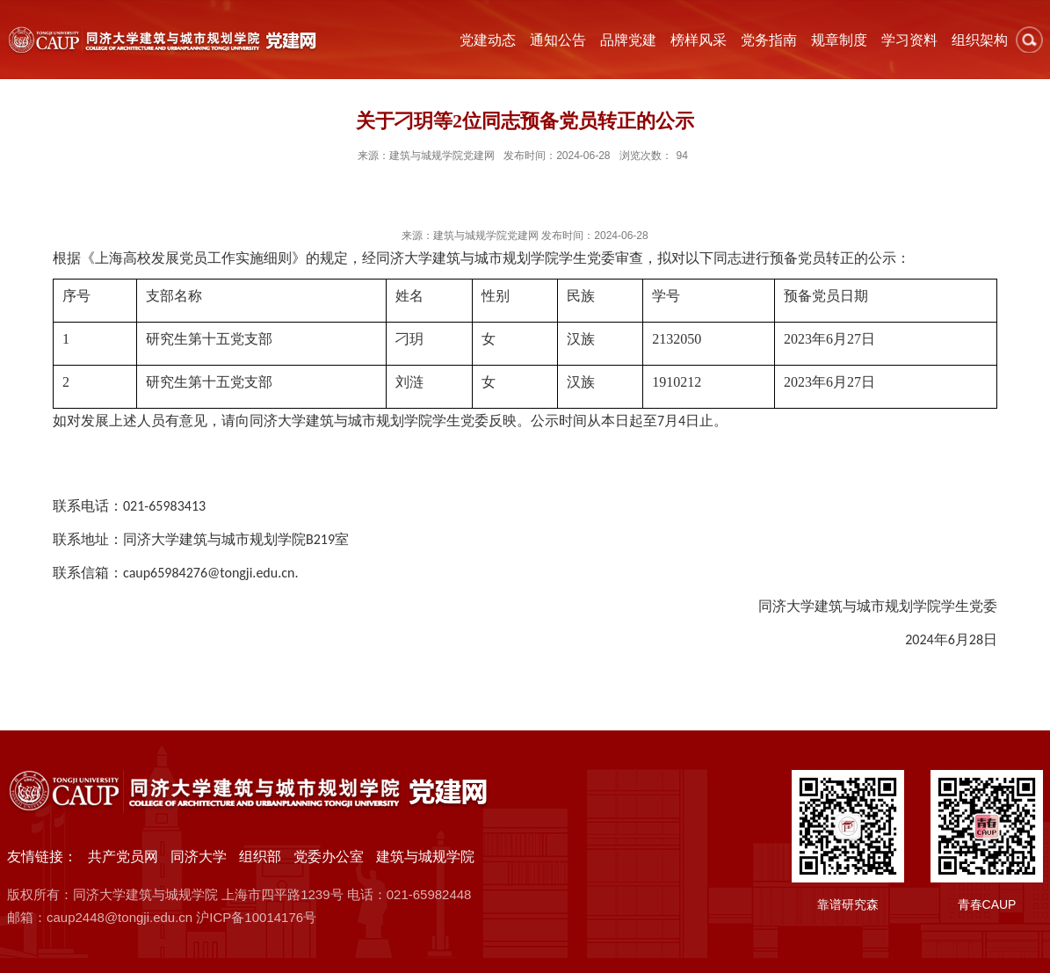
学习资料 (909, 40)
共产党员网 (123, 856)
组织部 (260, 856)
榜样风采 (698, 40)
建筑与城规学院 (425, 856)
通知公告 (558, 40)
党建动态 (488, 40)
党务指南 (769, 40)
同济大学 (198, 856)
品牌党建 (628, 40)
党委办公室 (328, 856)
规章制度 (839, 40)
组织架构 (980, 40)
